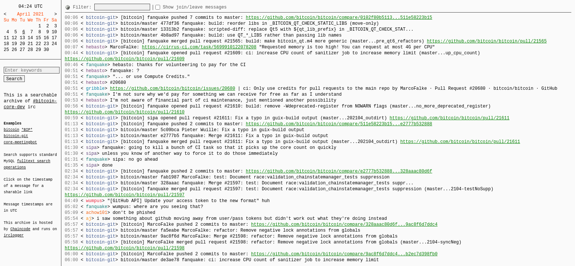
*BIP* (27, 130)
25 (6, 50)
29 (38, 50)
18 (6, 44)
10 (54, 32)
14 (30, 38)
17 (54, 38)
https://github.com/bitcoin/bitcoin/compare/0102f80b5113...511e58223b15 (339, 17)
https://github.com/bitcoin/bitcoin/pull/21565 (487, 41)
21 (30, 44)
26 (14, 50)
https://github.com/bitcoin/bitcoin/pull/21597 (125, 195)
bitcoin (11, 130)
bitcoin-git (16, 136)
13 (22, 38)
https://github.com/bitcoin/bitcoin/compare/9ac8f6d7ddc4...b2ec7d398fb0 (344, 254)
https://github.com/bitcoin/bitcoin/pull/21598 (125, 248)
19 (14, 44)
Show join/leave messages (208, 7)
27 (22, 50)
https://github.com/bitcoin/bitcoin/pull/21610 (125, 112)
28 (30, 50)
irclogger (14, 230)
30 (46, 50)
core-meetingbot (20, 141)
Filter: (83, 7)
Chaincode (20, 224)
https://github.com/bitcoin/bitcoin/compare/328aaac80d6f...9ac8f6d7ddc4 (344, 224)
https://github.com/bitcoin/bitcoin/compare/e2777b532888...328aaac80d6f (339, 171)
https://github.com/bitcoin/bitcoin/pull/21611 (449, 118)
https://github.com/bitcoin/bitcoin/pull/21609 (125, 59)
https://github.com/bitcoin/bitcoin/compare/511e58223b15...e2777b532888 (339, 124)
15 (38, 38)
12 (14, 38)
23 (46, 44)
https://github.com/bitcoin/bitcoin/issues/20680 (172, 88)
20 (22, 44)
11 (6, 38)
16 (46, 38)
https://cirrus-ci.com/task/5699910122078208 (199, 47)
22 (38, 44)
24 (54, 44)
